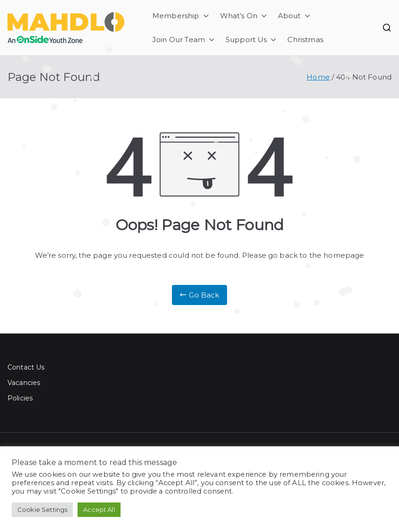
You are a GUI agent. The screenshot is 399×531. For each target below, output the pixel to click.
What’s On (243, 15)
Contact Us (26, 367)
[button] (204, 15)
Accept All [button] (99, 509)
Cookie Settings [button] (42, 509)
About (294, 15)
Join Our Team (183, 39)
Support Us (251, 39)
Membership (180, 15)
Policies (20, 398)
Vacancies (23, 382)
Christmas (305, 39)
